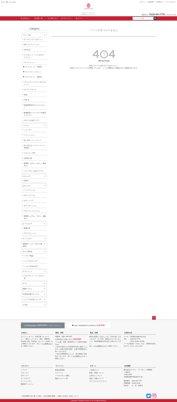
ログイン (143, 2)
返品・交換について (96, 378)
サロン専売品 (27, 251)
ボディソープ (28, 200)
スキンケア (27, 176)
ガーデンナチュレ (30, 89)
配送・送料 (59, 333)
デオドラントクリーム (32, 211)
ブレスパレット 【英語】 (34, 67)
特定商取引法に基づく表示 (32, 396)
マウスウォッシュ (30, 233)
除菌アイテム (27, 289)
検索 (155, 18)
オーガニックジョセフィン (33, 39)
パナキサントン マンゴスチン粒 (34, 277)
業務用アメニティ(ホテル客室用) (32, 245)
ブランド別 (27, 35)
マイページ (66, 18)
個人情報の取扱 (49, 396)
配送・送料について (96, 373)
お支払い (24, 333)
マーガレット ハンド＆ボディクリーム (34, 56)
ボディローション (30, 206)
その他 (25, 305)
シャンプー (28, 130)
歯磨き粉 (27, 228)
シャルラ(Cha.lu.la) (31, 266)
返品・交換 (94, 333)
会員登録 (151, 2)
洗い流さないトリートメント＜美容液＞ (35, 146)
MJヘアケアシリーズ (31, 44)
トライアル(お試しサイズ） (32, 299)
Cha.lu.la (27, 50)
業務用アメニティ (27, 384)
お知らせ (25, 18)
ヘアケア (26, 125)
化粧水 (26, 180)
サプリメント (27, 271)
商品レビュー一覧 (61, 378)
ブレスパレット (29, 62)
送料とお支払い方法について (68, 396)
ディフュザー (27, 238)
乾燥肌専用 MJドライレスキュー (34, 106)
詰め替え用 (28, 158)
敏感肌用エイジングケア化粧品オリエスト (35, 114)
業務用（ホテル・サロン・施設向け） (35, 164)
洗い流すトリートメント (32, 140)
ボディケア (27, 186)
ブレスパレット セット (33, 72)
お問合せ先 (128, 333)
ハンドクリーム (29, 190)
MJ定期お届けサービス (31, 294)
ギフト (25, 283)
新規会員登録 (60, 370)
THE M (26, 100)
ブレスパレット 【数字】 (34, 77)
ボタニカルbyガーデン (32, 120)
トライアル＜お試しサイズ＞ (34, 171)
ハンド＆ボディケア (31, 261)
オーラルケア (27, 224)
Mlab (25, 95)
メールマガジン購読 (62, 375)
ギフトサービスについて (98, 381)
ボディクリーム (29, 195)
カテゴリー (25, 366)
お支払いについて (95, 375)
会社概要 (127, 366)
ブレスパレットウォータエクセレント (35, 83)
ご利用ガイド (160, 2)
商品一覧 (38, 18)
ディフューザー (26, 381)
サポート (93, 366)
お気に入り (53, 18)
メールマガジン (171, 2)
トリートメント (29, 135)
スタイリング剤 (29, 153)
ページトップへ (154, 318)
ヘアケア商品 (28, 256)
